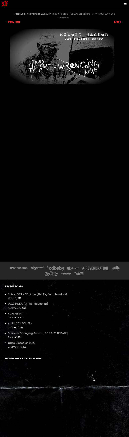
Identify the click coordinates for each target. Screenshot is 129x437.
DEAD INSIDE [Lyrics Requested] (28, 304)
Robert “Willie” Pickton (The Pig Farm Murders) (37, 294)
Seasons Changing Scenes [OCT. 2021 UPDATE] (38, 333)
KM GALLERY (15, 313)
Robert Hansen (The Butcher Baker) (71, 13)
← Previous (12, 22)
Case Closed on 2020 (21, 343)
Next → (119, 22)
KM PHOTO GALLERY (20, 323)
